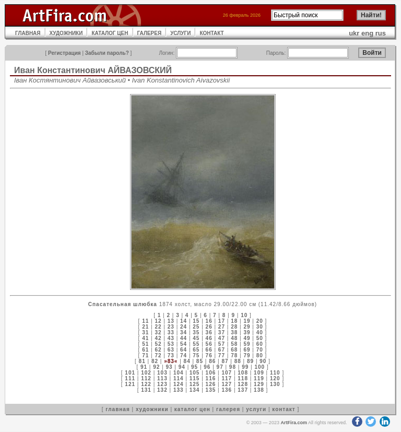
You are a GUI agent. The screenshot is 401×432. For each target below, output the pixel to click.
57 (221, 344)
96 (207, 367)
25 (196, 327)
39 (246, 332)
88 (237, 361)
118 (243, 378)
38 (234, 332)
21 (145, 327)
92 (156, 367)
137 (243, 390)
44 (183, 338)
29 (246, 327)
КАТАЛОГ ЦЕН (109, 33)
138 (259, 390)
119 (259, 378)
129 (259, 384)
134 (195, 390)
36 (209, 332)
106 (211, 373)
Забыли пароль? (107, 53)
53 (171, 344)
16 (209, 321)
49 (246, 338)
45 (196, 338)
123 (162, 384)
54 (183, 344)
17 (221, 321)
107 (226, 373)
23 (171, 327)
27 (221, 327)
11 (145, 321)
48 (234, 338)
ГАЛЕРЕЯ (149, 33)
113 (162, 378)
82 (154, 361)
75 (196, 355)
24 (183, 327)
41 (145, 338)
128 (243, 384)
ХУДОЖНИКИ (66, 33)
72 (158, 355)
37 (221, 332)
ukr (354, 33)
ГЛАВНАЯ (28, 33)
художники (152, 409)
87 (224, 361)
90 (263, 361)
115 (195, 378)
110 (275, 373)
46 (209, 338)
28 (234, 327)
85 (199, 361)
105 (195, 373)
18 (234, 321)
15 (196, 321)
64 (183, 350)
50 (259, 338)
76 (209, 355)
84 (187, 361)
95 (194, 367)
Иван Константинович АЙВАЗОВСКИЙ (93, 70)
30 (259, 327)
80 (259, 355)
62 (158, 350)
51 (145, 344)
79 (246, 355)
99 (245, 367)
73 (171, 355)
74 (183, 355)
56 (209, 344)
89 (250, 361)
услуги (256, 409)
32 (158, 332)
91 (143, 367)
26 (209, 327)
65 (196, 350)
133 (178, 390)
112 (146, 378)
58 (234, 344)
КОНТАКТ (211, 33)
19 (246, 321)
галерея (228, 409)
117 (226, 378)
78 (234, 355)
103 (162, 373)
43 (171, 338)
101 (130, 373)
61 (145, 350)
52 (158, 344)
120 (275, 378)
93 (169, 367)
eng (367, 33)
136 (226, 390)
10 (244, 315)
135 (211, 390)
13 (171, 321)
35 (196, 332)
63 (171, 350)
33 (171, 332)
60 (259, 344)
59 (246, 344)
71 (145, 355)
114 (178, 378)
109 (259, 373)
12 (158, 321)
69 (246, 350)
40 (259, 332)
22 (158, 327)
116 (211, 378)
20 (259, 321)
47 (221, 338)
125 (195, 384)
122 (146, 384)
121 (130, 384)
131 (146, 390)
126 (211, 384)
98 (232, 367)
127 (226, 384)
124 (178, 384)
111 (130, 378)
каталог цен (192, 409)
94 (182, 367)
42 (158, 338)
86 (212, 361)
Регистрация (64, 53)
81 (142, 361)
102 (146, 373)
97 (220, 367)
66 (209, 350)
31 (145, 332)
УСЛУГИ (180, 33)
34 (183, 332)
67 (221, 350)
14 (183, 321)
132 (162, 390)
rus (380, 33)
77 (221, 355)
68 (234, 350)
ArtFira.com (293, 422)
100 (259, 367)
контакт (283, 409)
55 (196, 344)
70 (259, 350)
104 (178, 373)
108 (243, 373)
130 (275, 384)
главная (117, 409)
